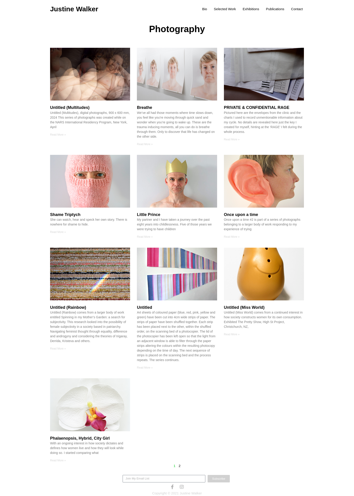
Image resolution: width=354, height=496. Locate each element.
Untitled (144, 307)
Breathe (144, 107)
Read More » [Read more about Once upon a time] (232, 237)
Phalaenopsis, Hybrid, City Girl (80, 438)
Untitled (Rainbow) (68, 307)
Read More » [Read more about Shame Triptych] (58, 232)
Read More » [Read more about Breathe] (145, 144)
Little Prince (148, 215)
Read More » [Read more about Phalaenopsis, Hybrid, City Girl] (58, 460)
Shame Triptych (65, 215)
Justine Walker (75, 9)
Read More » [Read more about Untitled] (145, 367)
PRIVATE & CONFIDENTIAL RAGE (256, 107)
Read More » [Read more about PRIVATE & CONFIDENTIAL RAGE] (232, 139)
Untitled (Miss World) (244, 307)
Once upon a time (241, 215)
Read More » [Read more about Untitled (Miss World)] (232, 334)
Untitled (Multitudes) (70, 107)
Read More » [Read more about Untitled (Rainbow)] (58, 348)
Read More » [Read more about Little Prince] (145, 237)
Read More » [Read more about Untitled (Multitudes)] (58, 134)
